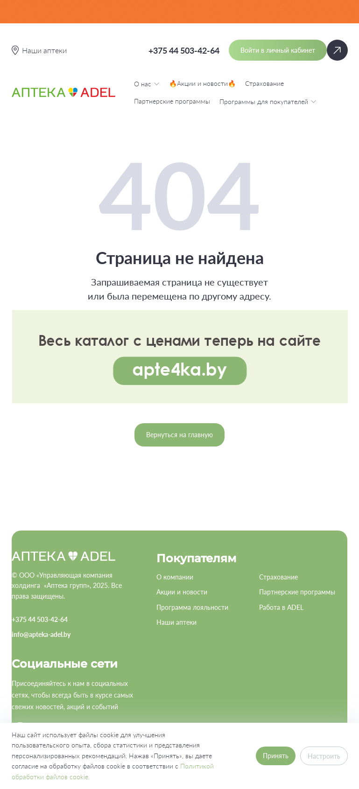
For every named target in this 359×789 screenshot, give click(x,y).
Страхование (264, 83)
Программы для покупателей (268, 101)
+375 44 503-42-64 (183, 50)
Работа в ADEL (281, 607)
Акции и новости (181, 592)
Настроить (324, 756)
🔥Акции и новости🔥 (202, 83)
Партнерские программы (172, 101)
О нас (147, 83)
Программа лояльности (192, 607)
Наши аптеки (176, 622)
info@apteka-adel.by (41, 634)
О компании (174, 577)
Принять (276, 756)
